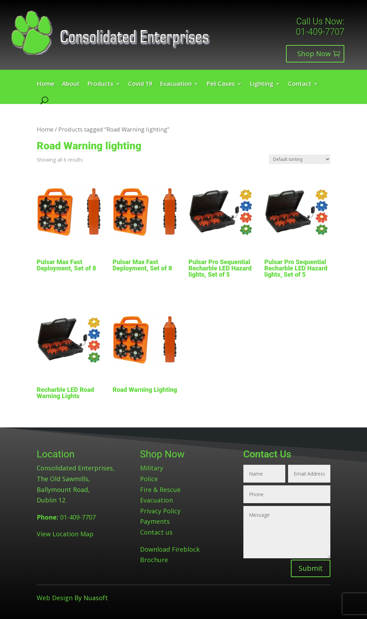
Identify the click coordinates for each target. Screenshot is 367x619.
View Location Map (65, 534)
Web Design (55, 598)
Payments (155, 521)
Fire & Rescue (160, 489)
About (71, 84)
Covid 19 (140, 84)
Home (45, 84)
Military (151, 468)
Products (100, 84)
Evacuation (176, 84)
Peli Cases (220, 84)
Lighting (261, 84)
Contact (299, 84)
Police (149, 479)
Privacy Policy (160, 511)
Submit (311, 568)
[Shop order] (299, 159)
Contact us (156, 532)
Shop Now (314, 53)
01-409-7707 (320, 32)
